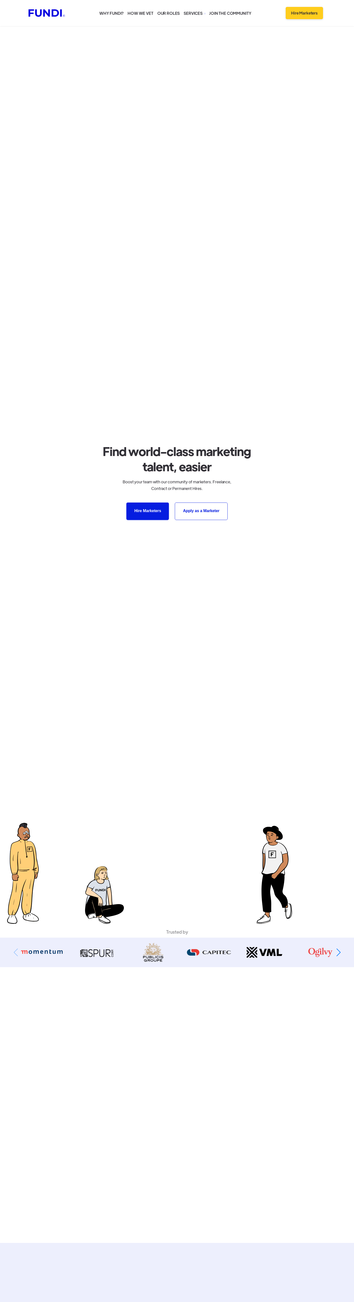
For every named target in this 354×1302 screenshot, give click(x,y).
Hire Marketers (304, 13)
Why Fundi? (111, 13)
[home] (47, 13)
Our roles (168, 13)
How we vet (140, 13)
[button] (194, 13)
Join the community (230, 13)
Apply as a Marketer (201, 511)
